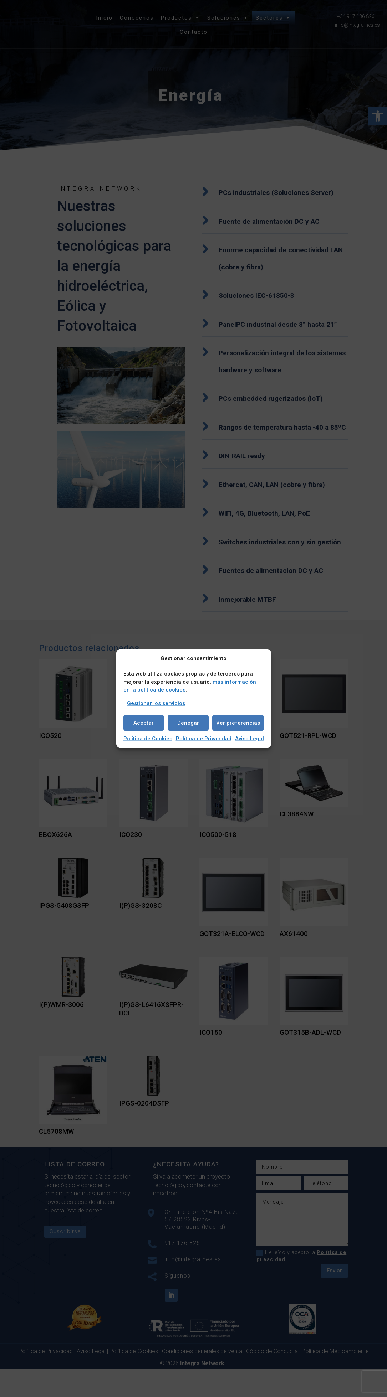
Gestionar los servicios (156, 703)
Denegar (188, 723)
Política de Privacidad (203, 738)
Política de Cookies (147, 738)
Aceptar (143, 723)
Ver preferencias (238, 723)
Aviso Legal (249, 738)
